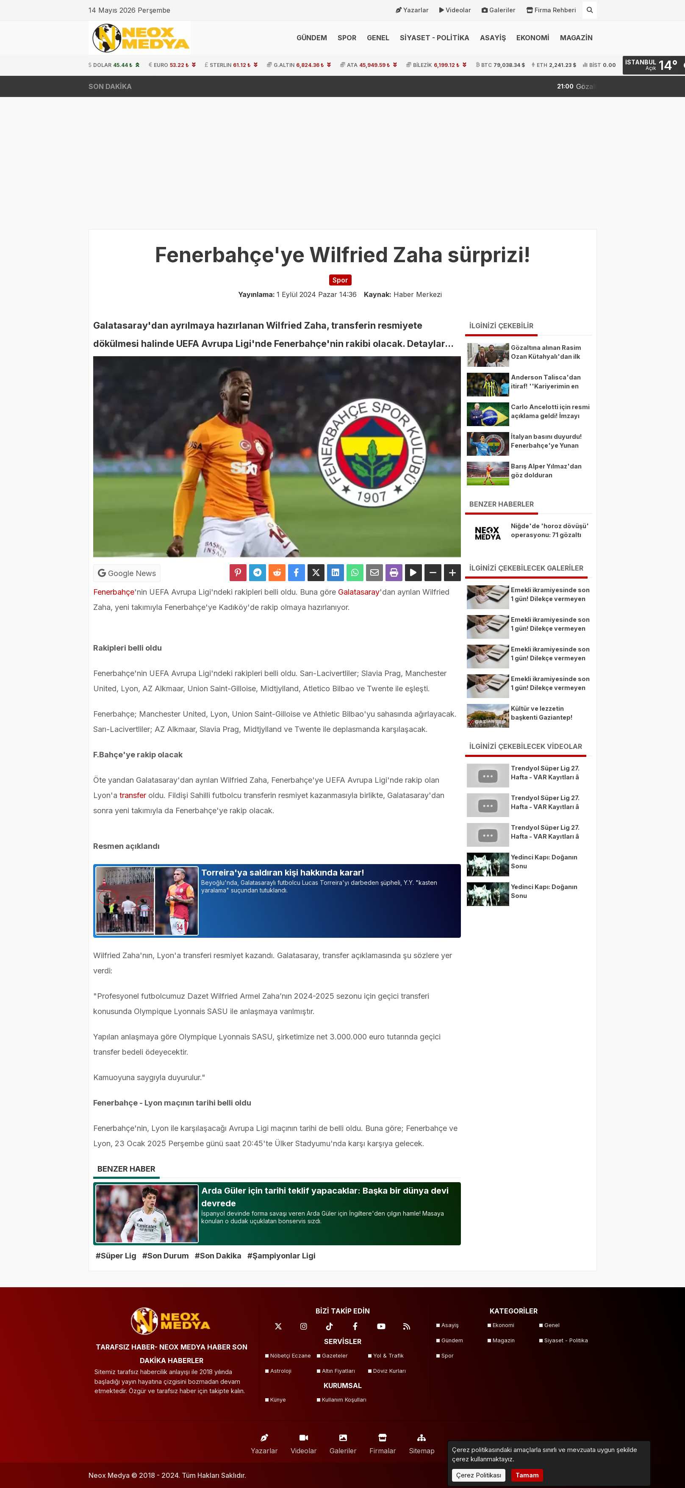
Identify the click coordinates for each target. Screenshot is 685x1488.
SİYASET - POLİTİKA (434, 37)
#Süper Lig (116, 1255)
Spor (447, 1355)
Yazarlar (412, 10)
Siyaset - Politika (566, 1340)
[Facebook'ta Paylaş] (296, 572)
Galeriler (499, 10)
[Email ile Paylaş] (374, 572)
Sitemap (422, 1442)
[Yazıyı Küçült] (432, 572)
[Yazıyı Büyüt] (452, 572)
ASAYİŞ (493, 37)
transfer (132, 795)
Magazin (504, 1340)
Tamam (527, 1475)
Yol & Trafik (388, 1355)
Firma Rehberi (551, 10)
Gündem (452, 1340)
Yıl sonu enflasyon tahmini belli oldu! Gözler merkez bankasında (561, 86)
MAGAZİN (576, 37)
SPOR (347, 37)
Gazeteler (335, 1355)
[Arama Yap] (589, 10)
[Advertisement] (343, 159)
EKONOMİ (532, 37)
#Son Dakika (218, 1255)
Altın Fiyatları (338, 1371)
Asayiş (450, 1325)
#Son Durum (165, 1255)
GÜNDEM (312, 37)
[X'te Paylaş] (316, 572)
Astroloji (280, 1371)
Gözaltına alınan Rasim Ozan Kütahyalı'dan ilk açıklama (340, 86)
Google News (127, 573)
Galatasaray (359, 591)
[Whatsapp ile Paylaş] (355, 572)
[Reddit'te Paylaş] (277, 572)
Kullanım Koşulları (344, 1400)
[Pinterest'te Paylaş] (238, 572)
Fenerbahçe (113, 591)
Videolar (455, 10)
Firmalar (382, 1442)
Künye (278, 1400)
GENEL (378, 37)
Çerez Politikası (478, 1475)
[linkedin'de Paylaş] (335, 572)
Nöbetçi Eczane (290, 1355)
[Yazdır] (393, 572)
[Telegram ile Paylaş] (257, 572)
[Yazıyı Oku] (413, 572)
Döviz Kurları (389, 1371)
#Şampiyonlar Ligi (281, 1255)
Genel (552, 1325)
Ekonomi (503, 1325)
